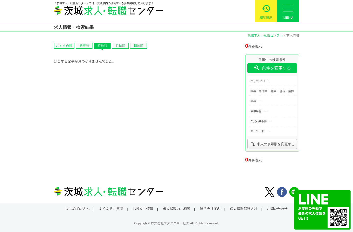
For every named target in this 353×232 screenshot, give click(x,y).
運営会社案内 (210, 209)
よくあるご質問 (111, 209)
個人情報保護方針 (243, 209)
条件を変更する (272, 68)
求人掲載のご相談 (176, 209)
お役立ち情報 (143, 209)
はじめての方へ (77, 209)
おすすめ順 (64, 45)
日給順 (138, 45)
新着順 (84, 45)
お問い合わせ (277, 209)
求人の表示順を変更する (272, 144)
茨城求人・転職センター (265, 35)
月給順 (120, 45)
